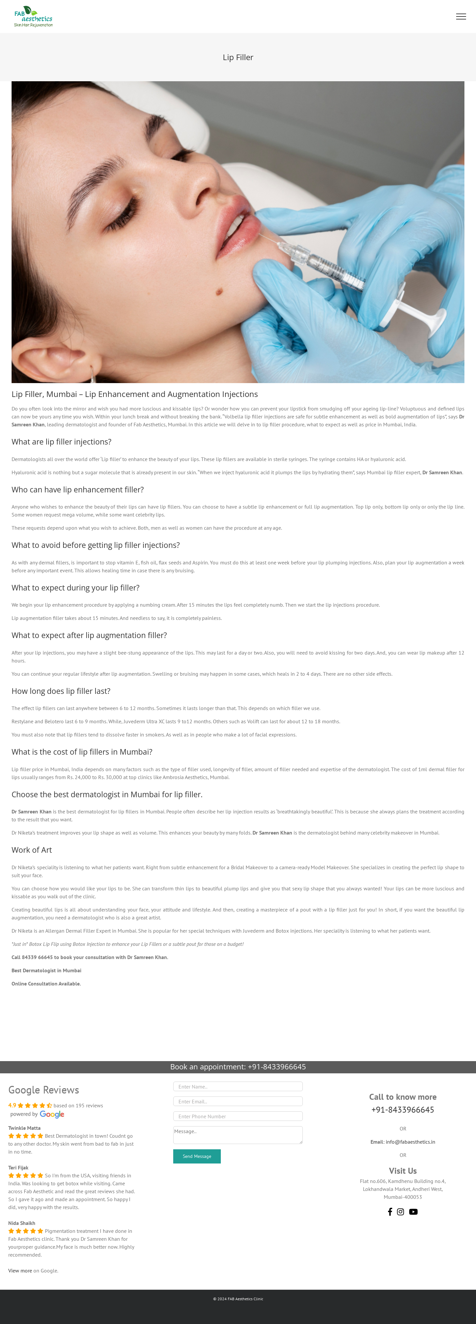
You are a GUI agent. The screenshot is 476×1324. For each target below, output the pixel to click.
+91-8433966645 (277, 1066)
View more (20, 1270)
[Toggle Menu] (461, 16)
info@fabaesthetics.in (410, 1141)
